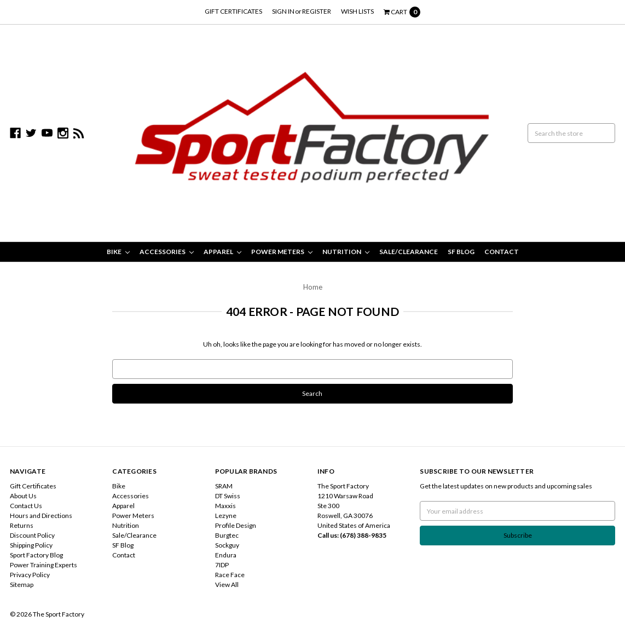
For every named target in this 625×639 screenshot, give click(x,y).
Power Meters (281, 251)
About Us (23, 496)
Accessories (167, 251)
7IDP (222, 565)
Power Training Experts (43, 565)
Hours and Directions (41, 515)
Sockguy (227, 545)
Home (312, 287)
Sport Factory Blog (36, 555)
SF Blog (461, 251)
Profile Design (235, 525)
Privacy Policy (30, 575)
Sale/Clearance (408, 251)
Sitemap (21, 584)
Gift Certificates (233, 11)
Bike (118, 251)
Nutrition (345, 251)
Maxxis (225, 506)
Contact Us (26, 506)
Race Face (230, 575)
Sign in (283, 11)
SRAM (224, 486)
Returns (21, 525)
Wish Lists (357, 11)
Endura (225, 555)
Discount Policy (32, 535)
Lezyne (225, 515)
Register (316, 11)
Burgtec (227, 535)
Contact (501, 251)
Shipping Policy (31, 545)
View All (227, 584)
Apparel (222, 251)
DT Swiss (227, 496)
